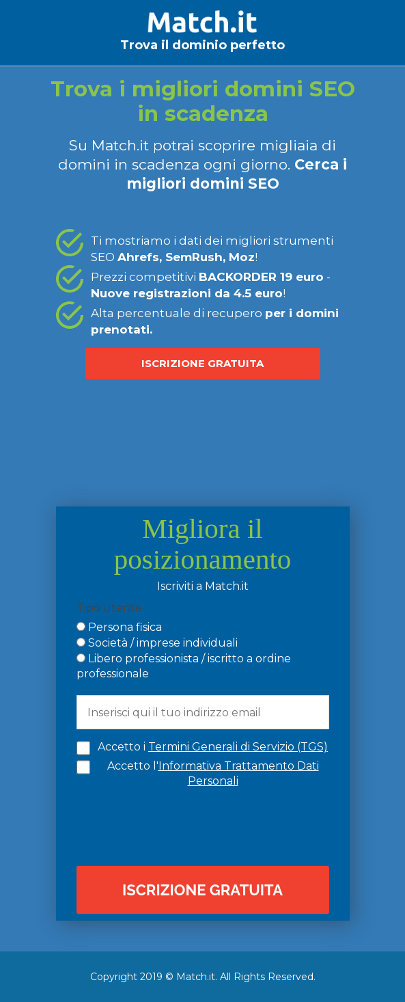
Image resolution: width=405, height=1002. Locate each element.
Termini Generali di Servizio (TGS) (238, 746)
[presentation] (206, 825)
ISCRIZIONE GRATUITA (202, 363)
